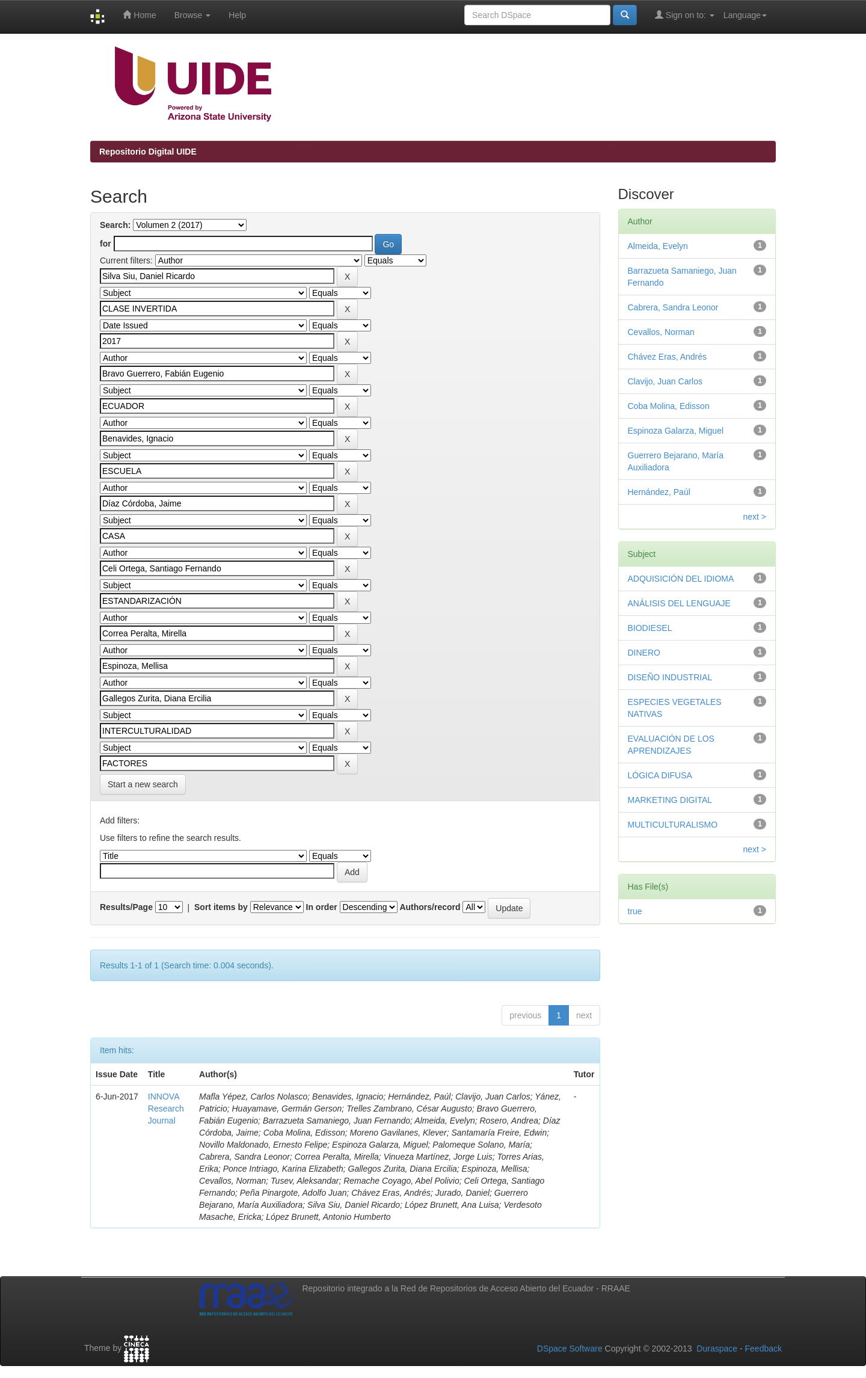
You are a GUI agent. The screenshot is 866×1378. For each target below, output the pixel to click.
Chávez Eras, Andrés (667, 356)
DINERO (644, 652)
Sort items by (221, 907)
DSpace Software (570, 1348)
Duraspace (716, 1348)
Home (139, 15)
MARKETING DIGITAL (670, 800)
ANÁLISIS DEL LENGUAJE (679, 603)
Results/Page (126, 907)
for (105, 243)
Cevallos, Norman (661, 332)
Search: (115, 225)
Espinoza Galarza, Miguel (676, 430)
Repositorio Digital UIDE (148, 151)
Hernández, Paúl (659, 492)
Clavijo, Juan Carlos (665, 381)
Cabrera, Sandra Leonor (673, 307)
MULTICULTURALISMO (673, 824)
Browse (192, 15)
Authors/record (429, 907)
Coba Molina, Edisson (669, 406)
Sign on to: (684, 15)
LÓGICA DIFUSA (660, 775)
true (635, 911)
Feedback (763, 1348)
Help (237, 15)
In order (321, 907)
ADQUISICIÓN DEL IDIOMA (681, 578)
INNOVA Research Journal (166, 1108)
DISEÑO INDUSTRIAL (670, 677)
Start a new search (143, 784)
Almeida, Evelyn (658, 246)
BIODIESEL (650, 628)
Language (745, 15)
